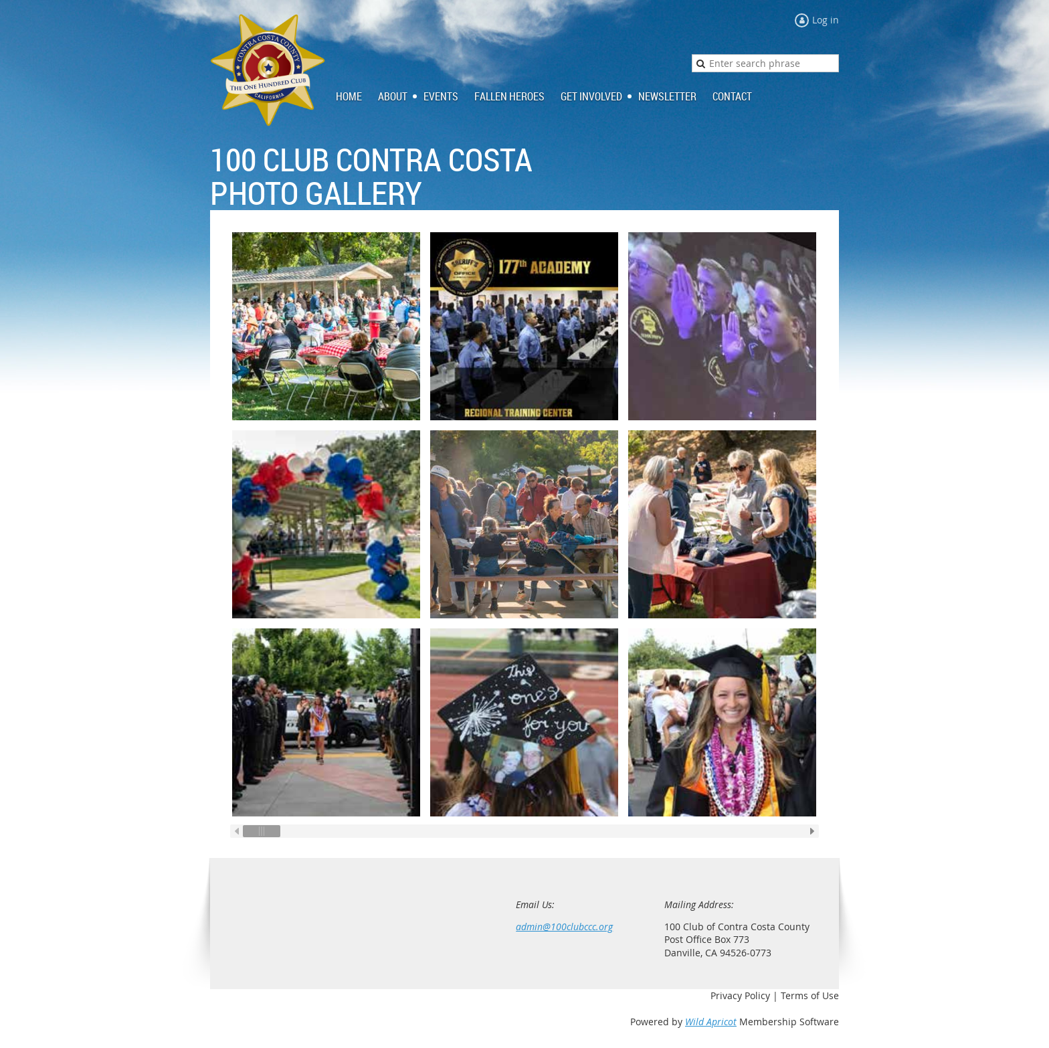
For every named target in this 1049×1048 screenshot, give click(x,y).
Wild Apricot (711, 1021)
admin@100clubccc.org (564, 926)
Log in (825, 19)
